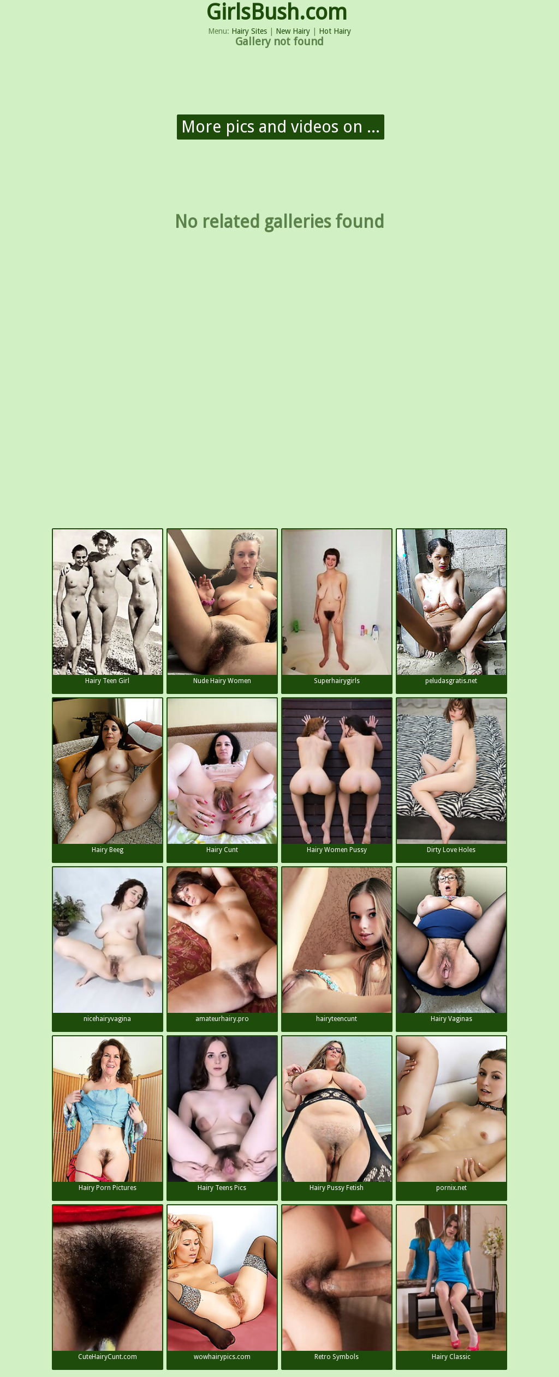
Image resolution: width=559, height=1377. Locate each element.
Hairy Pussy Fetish (336, 1114)
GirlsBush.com (276, 12)
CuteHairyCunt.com (107, 1283)
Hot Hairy (335, 31)
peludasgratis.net (451, 607)
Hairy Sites (249, 31)
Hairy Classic (451, 1283)
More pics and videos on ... (280, 126)
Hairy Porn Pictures (107, 1114)
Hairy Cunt (222, 776)
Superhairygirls (336, 607)
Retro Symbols (336, 1283)
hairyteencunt (336, 945)
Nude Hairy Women (222, 607)
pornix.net (451, 1114)
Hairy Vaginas (451, 945)
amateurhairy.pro (222, 945)
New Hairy (293, 31)
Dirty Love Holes (451, 776)
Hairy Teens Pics (222, 1114)
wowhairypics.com (222, 1283)
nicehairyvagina (107, 945)
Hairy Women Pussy (336, 776)
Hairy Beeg (107, 776)
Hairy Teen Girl (107, 607)
